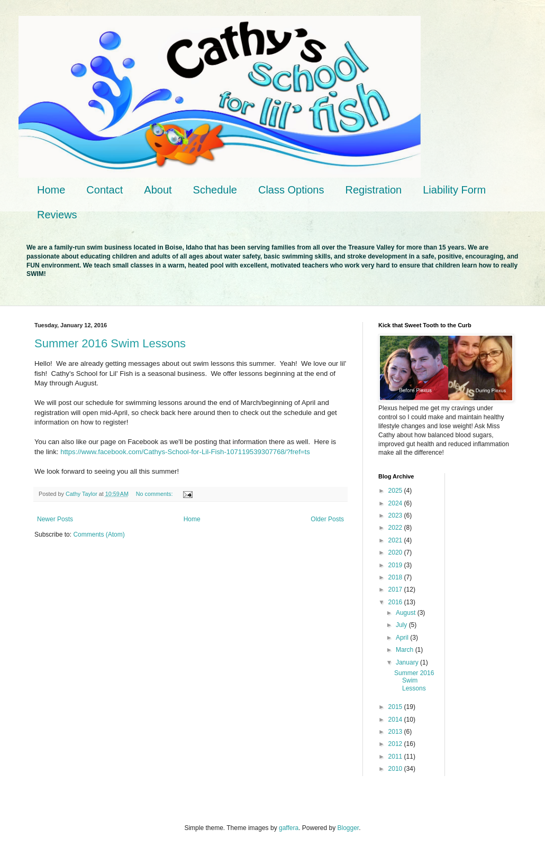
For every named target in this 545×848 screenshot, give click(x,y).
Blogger (348, 828)
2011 (396, 756)
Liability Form (454, 190)
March (405, 649)
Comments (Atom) (98, 534)
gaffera (288, 828)
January (408, 662)
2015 (396, 707)
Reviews (57, 214)
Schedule (215, 190)
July (402, 625)
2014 (396, 719)
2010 (396, 768)
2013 (396, 731)
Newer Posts (55, 519)
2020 (396, 552)
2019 (396, 565)
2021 (396, 540)
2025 (396, 490)
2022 (396, 527)
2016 (396, 602)
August (406, 612)
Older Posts (327, 519)
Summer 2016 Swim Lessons (110, 343)
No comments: (155, 494)
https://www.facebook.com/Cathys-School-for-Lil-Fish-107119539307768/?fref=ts (185, 452)
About (157, 190)
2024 (396, 503)
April (403, 637)
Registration (373, 190)
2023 (396, 515)
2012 (396, 744)
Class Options (291, 190)
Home (51, 190)
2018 (396, 577)
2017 (396, 589)
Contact (104, 190)
